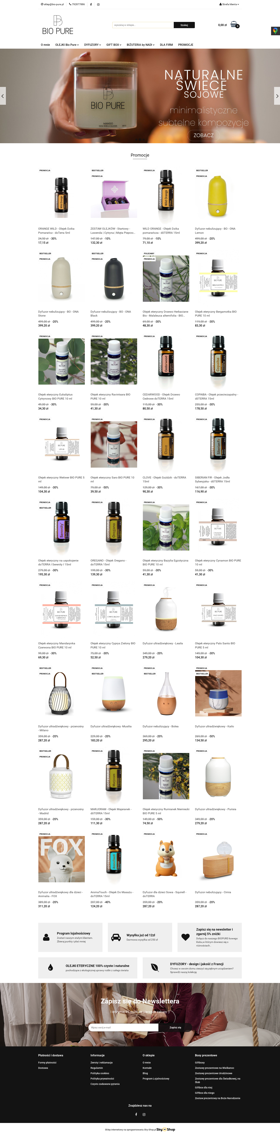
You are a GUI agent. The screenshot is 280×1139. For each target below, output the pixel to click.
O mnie (45, 44)
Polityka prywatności (102, 1078)
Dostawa (43, 1067)
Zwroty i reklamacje (102, 1062)
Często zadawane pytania (105, 1084)
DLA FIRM (166, 44)
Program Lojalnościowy (156, 1078)
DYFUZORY (92, 44)
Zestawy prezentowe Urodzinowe (213, 1073)
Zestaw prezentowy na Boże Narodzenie (217, 1098)
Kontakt (147, 1067)
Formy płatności (47, 1062)
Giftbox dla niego (204, 1092)
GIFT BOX (113, 44)
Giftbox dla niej (203, 1087)
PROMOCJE (185, 44)
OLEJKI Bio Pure (67, 44)
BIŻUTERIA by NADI (141, 44)
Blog (145, 1073)
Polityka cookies (100, 1073)
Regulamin (97, 1067)
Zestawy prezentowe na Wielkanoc (214, 1067)
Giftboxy (200, 1062)
